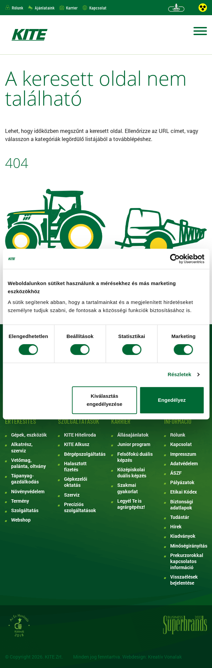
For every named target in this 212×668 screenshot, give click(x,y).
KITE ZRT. (29, 34)
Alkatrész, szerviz (22, 447)
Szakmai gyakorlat (127, 488)
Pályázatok (182, 482)
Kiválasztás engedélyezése (104, 400)
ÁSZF (176, 473)
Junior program (133, 444)
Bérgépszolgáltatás (82, 454)
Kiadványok (182, 536)
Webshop (21, 520)
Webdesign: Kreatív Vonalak (152, 656)
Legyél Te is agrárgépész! (131, 504)
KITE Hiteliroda (80, 435)
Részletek (179, 374)
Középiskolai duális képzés (131, 473)
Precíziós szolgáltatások (80, 507)
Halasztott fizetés (75, 467)
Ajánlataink (45, 7)
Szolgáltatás (24, 510)
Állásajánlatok (133, 435)
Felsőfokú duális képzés (135, 457)
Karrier (72, 7)
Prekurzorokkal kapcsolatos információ (186, 561)
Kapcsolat (98, 7)
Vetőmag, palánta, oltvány (28, 463)
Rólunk (17, 7)
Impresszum (183, 454)
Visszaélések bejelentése (184, 580)
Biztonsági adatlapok (181, 505)
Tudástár (179, 517)
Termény (20, 501)
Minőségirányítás (188, 546)
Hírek (176, 527)
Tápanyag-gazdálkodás (25, 479)
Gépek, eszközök (29, 435)
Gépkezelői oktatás (75, 482)
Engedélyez (172, 400)
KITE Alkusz (76, 444)
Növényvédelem (27, 492)
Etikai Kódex (183, 492)
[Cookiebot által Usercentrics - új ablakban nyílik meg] (174, 259)
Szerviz (72, 495)
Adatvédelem (184, 464)
